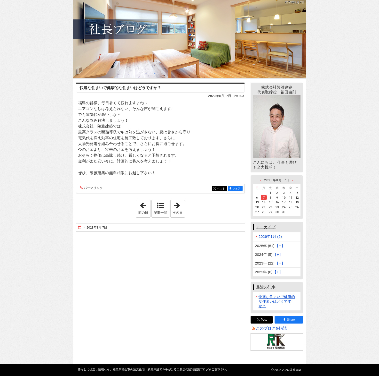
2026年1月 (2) (270, 236)
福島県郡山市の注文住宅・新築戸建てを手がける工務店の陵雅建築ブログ (189, 39)
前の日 (144, 207)
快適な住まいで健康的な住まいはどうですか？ (120, 88)
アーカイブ (266, 227)
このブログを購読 (271, 328)
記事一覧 (160, 212)
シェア (237, 189)
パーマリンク (93, 188)
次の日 (179, 207)
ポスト (221, 189)
